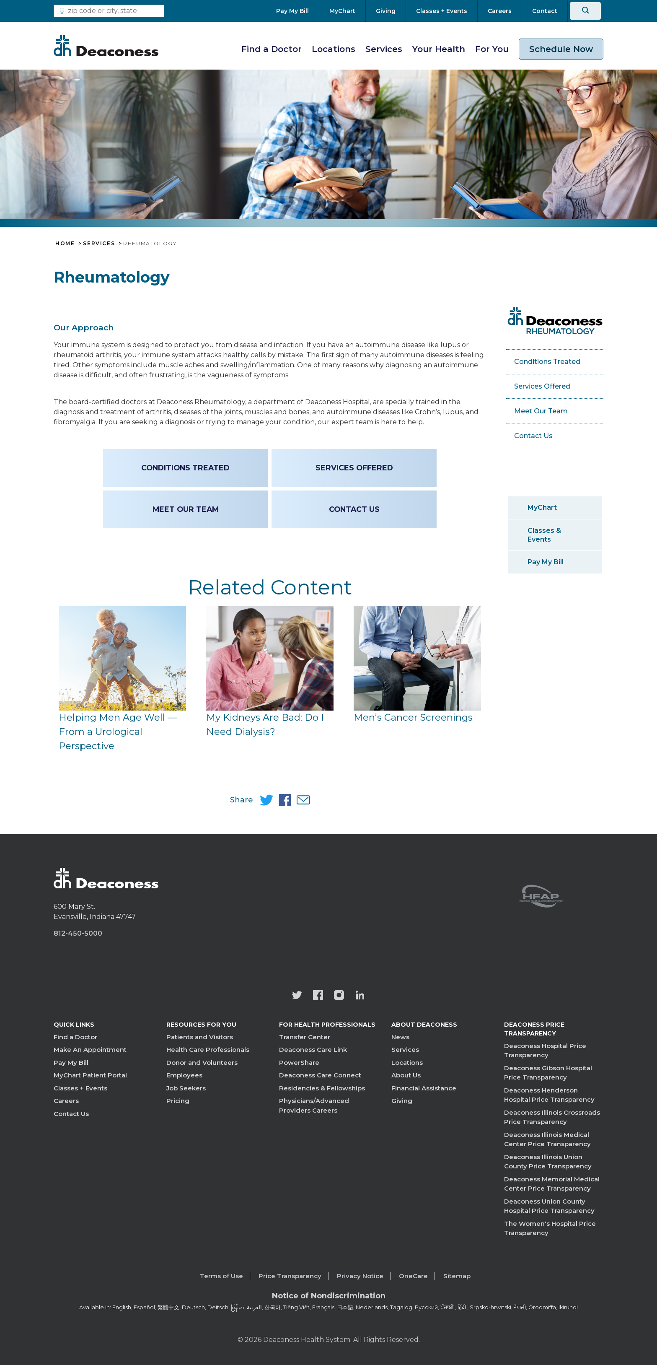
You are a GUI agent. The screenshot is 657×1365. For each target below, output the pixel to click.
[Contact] (544, 11)
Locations (333, 49)
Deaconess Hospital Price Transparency (545, 1050)
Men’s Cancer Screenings (413, 717)
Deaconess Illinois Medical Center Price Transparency (547, 1139)
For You (492, 49)
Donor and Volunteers (202, 1063)
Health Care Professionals (207, 1050)
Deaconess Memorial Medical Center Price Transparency (552, 1184)
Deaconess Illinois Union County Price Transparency (548, 1161)
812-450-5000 (78, 933)
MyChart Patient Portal (90, 1075)
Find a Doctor (271, 49)
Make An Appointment (90, 1050)
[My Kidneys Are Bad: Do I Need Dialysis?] (270, 658)
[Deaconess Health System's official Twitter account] (297, 996)
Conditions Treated (186, 467)
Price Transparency (290, 1276)
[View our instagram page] (339, 996)
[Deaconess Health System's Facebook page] (318, 996)
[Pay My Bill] (297, 11)
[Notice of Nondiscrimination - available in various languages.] (328, 1297)
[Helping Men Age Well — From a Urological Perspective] (122, 658)
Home (65, 243)
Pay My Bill (546, 562)
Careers (66, 1101)
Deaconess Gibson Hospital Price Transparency (548, 1073)
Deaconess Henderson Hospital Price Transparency (549, 1095)
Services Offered (354, 467)
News (400, 1037)
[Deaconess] (106, 46)
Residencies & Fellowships (322, 1088)
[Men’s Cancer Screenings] (417, 658)
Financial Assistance (423, 1088)
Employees (184, 1075)
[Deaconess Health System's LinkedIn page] (360, 996)
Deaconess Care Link (313, 1050)
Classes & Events (544, 535)
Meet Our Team (186, 509)
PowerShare (299, 1063)
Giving (401, 1101)
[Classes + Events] (441, 11)
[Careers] (500, 11)
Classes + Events (80, 1088)
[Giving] (386, 11)
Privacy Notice (360, 1276)
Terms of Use (221, 1276)
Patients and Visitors (199, 1037)
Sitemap (457, 1276)
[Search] (585, 11)
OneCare (413, 1276)
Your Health (438, 49)
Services (383, 49)
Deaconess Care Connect (320, 1075)
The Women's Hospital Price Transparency (550, 1228)
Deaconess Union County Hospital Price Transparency (549, 1206)
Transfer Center (304, 1037)
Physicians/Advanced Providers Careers (314, 1105)
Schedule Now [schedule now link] (561, 49)
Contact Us (71, 1114)
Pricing (177, 1101)
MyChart (542, 507)
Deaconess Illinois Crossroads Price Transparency (552, 1117)
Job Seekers (186, 1088)
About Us (406, 1075)
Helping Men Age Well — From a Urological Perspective (118, 731)
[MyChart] (342, 11)
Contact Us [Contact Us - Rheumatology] (353, 509)
